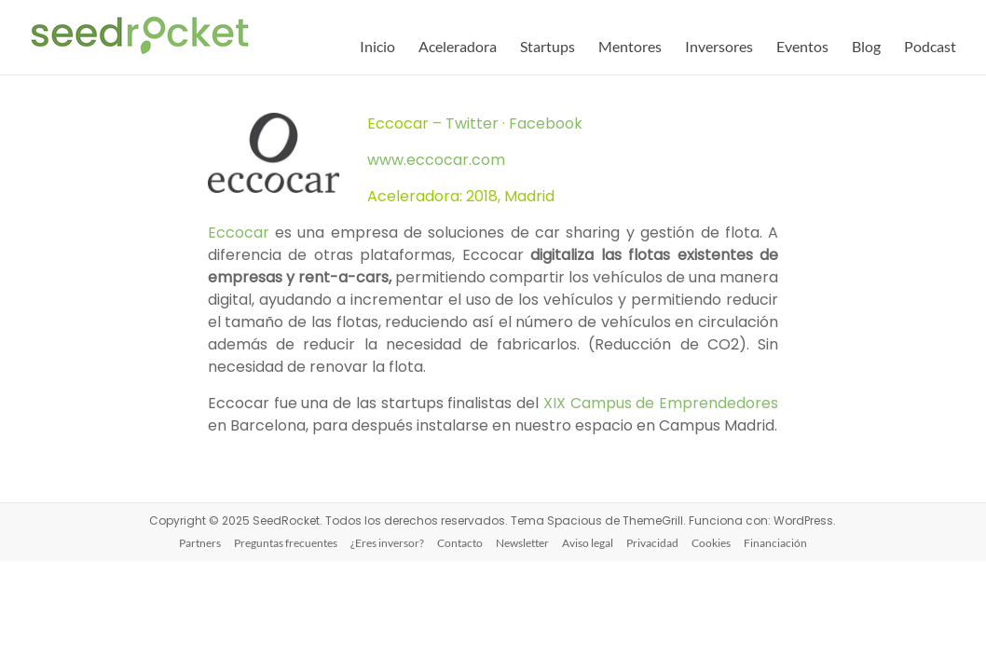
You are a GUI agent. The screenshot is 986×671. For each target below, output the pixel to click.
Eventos (802, 46)
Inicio (377, 46)
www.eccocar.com (436, 160)
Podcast (930, 46)
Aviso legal (587, 543)
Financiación (775, 543)
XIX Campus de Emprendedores (660, 403)
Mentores (630, 46)
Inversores (719, 46)
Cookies (711, 543)
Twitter (473, 123)
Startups (547, 46)
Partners (200, 543)
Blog (866, 46)
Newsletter (522, 543)
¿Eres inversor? (387, 543)
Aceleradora (457, 46)
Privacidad (652, 543)
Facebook (545, 123)
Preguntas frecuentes (285, 543)
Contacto (460, 543)
